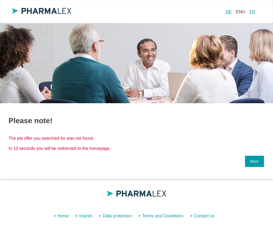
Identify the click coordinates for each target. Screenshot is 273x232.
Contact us (204, 216)
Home (63, 216)
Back (254, 161)
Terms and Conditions (162, 216)
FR (252, 12)
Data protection (117, 216)
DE (229, 12)
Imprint (85, 216)
